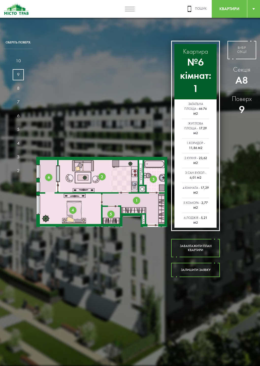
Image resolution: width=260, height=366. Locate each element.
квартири (229, 8)
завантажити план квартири (195, 248)
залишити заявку (195, 270)
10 (18, 61)
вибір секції (242, 50)
